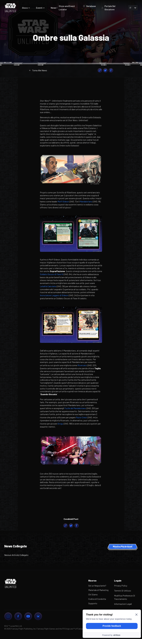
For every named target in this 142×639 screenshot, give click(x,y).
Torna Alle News (38, 70)
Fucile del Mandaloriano (75, 408)
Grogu (60, 423)
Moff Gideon (63, 201)
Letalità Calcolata (48, 286)
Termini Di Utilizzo (122, 590)
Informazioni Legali (123, 604)
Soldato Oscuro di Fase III (51, 274)
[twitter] (105, 70)
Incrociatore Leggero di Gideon (54, 295)
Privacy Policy (120, 585)
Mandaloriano (86, 201)
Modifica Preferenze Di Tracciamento (124, 597)
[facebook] (111, 70)
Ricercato (82, 365)
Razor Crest (81, 417)
